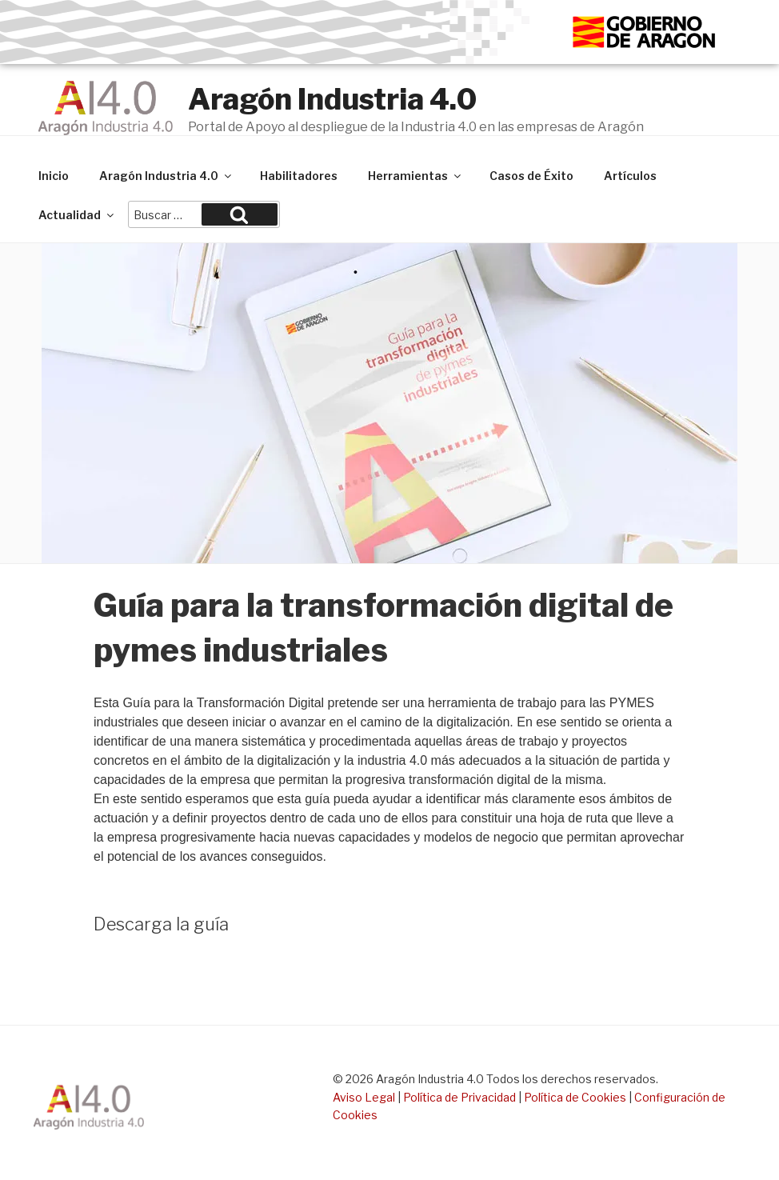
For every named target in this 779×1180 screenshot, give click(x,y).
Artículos (630, 175)
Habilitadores (299, 175)
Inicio (53, 175)
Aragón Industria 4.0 (332, 99)
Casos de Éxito (531, 175)
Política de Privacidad (459, 1097)
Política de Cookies (575, 1097)
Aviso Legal (364, 1097)
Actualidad (77, 215)
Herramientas (415, 175)
